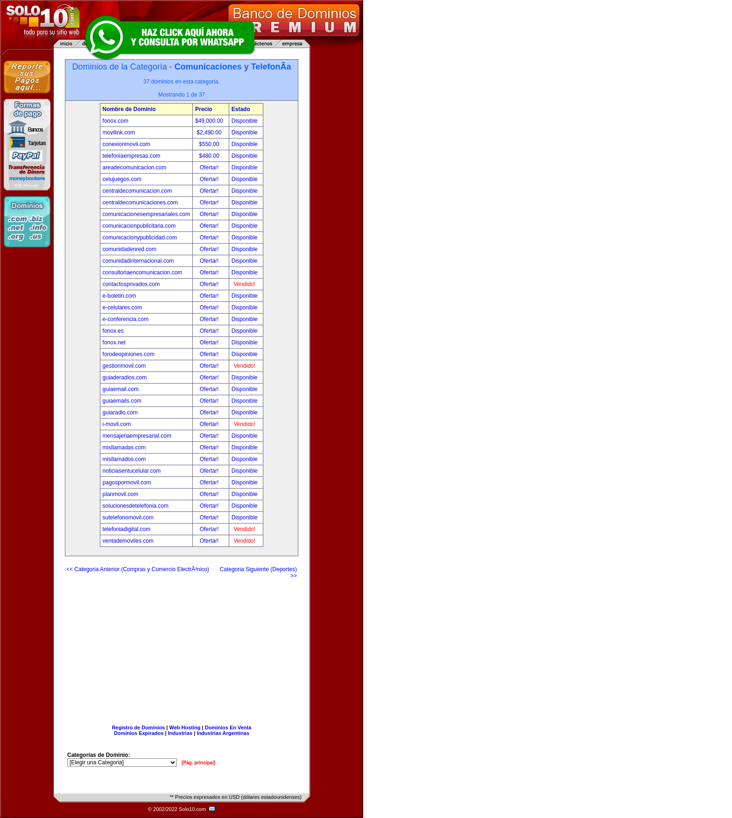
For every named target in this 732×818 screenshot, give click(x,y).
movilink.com (119, 132)
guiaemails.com (122, 401)
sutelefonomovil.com (128, 517)
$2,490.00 (210, 132)
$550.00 (210, 144)
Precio (203, 109)
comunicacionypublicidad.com (140, 237)
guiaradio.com (120, 412)
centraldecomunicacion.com (137, 191)
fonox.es (113, 331)
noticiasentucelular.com (132, 471)
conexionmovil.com (126, 144)
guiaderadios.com (125, 377)
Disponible (245, 121)
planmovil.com (121, 494)
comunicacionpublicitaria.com (139, 226)
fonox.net (114, 342)
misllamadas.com (124, 447)
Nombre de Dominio (129, 109)
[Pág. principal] (198, 762)
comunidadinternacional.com (138, 261)
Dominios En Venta (228, 727)
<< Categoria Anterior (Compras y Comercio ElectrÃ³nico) (137, 569)
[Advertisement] (181, 648)
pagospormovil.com (127, 482)
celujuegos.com (122, 179)
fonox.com (115, 121)
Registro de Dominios (138, 727)
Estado (241, 109)
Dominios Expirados (138, 733)
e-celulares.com (122, 307)
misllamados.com (124, 459)
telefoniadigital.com (127, 529)
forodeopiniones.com (129, 354)
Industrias (180, 733)
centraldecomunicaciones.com (140, 202)
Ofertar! (210, 167)
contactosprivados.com (131, 284)
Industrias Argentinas (223, 733)
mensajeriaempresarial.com (137, 436)
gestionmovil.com (124, 366)
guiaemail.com (121, 389)
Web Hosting (185, 727)
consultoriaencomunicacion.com (143, 272)
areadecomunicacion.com (135, 167)
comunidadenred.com (129, 249)
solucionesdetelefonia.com (136, 506)
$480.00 (210, 156)
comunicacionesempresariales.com (146, 214)
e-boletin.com (119, 296)
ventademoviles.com (128, 541)
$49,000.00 (210, 121)
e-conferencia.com (126, 319)
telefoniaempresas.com (132, 156)
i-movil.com (117, 424)
